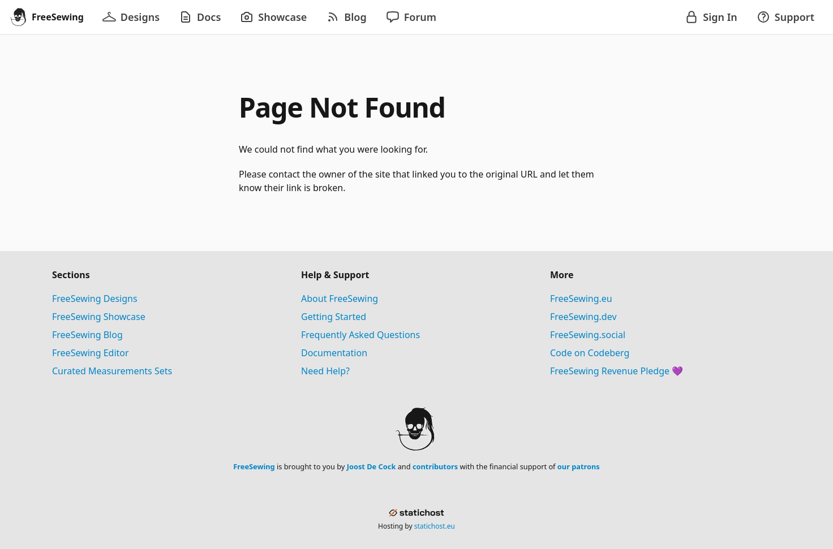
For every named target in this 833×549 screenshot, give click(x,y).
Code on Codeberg (589, 353)
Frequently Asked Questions (360, 334)
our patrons (578, 466)
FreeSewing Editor (90, 353)
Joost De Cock (371, 466)
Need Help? (325, 371)
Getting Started (333, 316)
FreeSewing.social (587, 334)
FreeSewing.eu (581, 298)
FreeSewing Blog (87, 334)
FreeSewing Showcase (98, 316)
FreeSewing (253, 466)
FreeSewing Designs (95, 298)
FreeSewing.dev (583, 316)
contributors (435, 466)
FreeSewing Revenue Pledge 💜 (616, 371)
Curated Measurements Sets (112, 371)
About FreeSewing (339, 298)
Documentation (334, 353)
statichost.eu (434, 526)
